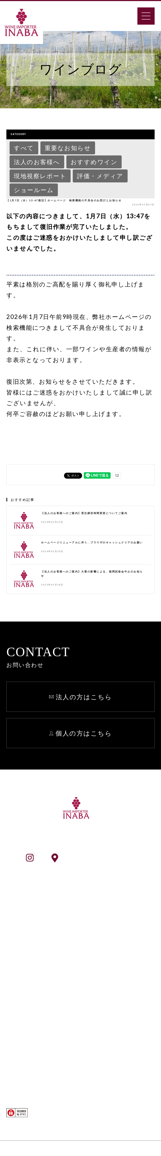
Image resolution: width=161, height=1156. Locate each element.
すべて (24, 147)
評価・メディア (100, 175)
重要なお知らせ (68, 147)
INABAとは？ (32, 914)
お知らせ (118, 914)
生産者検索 (28, 995)
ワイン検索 (28, 984)
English (117, 936)
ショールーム (34, 189)
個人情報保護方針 (130, 925)
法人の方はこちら (84, 697)
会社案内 (25, 925)
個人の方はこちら (84, 733)
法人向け (25, 1030)
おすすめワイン (94, 161)
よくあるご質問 (128, 903)
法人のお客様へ (37, 161)
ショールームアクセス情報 (102, 857)
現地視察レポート (40, 175)
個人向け (25, 1041)
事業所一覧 (28, 936)
